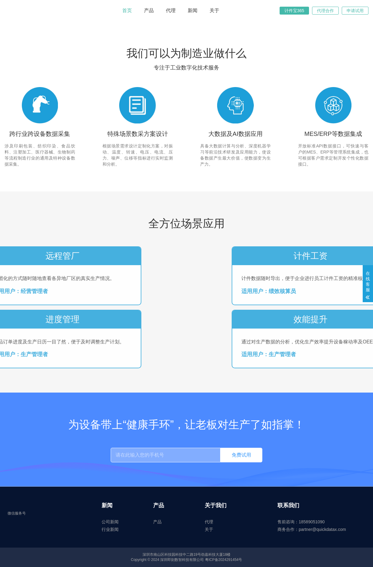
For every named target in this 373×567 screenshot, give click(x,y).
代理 (171, 10)
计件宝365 (294, 10)
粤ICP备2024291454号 (223, 560)
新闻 (192, 10)
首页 (127, 10)
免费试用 (241, 454)
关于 (214, 10)
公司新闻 (110, 521)
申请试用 (355, 10)
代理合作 (325, 10)
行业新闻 (110, 529)
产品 (149, 10)
